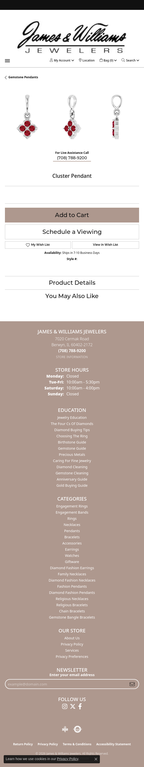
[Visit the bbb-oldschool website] (65, 729)
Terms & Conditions (77, 744)
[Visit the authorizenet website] (77, 729)
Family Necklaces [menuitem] (72, 574)
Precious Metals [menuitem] (72, 454)
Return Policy (23, 744)
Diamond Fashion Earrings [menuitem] (72, 567)
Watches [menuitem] (72, 555)
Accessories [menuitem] (72, 543)
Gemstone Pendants (23, 77)
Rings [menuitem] (71, 518)
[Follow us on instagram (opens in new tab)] (64, 706)
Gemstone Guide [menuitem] (72, 448)
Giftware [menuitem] (72, 561)
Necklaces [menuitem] (72, 524)
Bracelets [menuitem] (72, 537)
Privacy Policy (72, 644)
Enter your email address (71, 674)
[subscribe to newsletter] (132, 684)
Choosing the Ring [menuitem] (72, 436)
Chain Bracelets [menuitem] (72, 611)
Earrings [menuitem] (72, 549)
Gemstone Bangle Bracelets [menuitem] (72, 617)
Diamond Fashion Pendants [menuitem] (72, 592)
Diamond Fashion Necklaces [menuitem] (72, 580)
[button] (60, 60)
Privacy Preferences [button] (72, 656)
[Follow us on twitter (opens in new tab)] (73, 706)
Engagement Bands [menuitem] (72, 512)
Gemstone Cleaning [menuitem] (72, 473)
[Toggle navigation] (7, 60)
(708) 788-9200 (72, 158)
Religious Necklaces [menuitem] (72, 598)
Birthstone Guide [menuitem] (72, 442)
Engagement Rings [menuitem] (72, 506)
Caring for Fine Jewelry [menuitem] (72, 460)
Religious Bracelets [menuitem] (72, 605)
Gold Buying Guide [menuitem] (72, 485)
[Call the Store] (72, 350)
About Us (72, 638)
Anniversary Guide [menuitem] (72, 479)
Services (72, 650)
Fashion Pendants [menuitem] (72, 586)
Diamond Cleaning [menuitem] (71, 466)
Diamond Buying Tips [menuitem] (72, 429)
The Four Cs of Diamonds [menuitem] (72, 423)
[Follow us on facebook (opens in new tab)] (80, 706)
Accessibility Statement (113, 744)
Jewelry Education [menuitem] (72, 417)
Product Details (72, 282)
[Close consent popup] (95, 759)
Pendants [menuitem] (72, 530)
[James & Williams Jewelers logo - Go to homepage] (71, 37)
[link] (87, 60)
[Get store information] (72, 357)
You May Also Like (72, 296)
